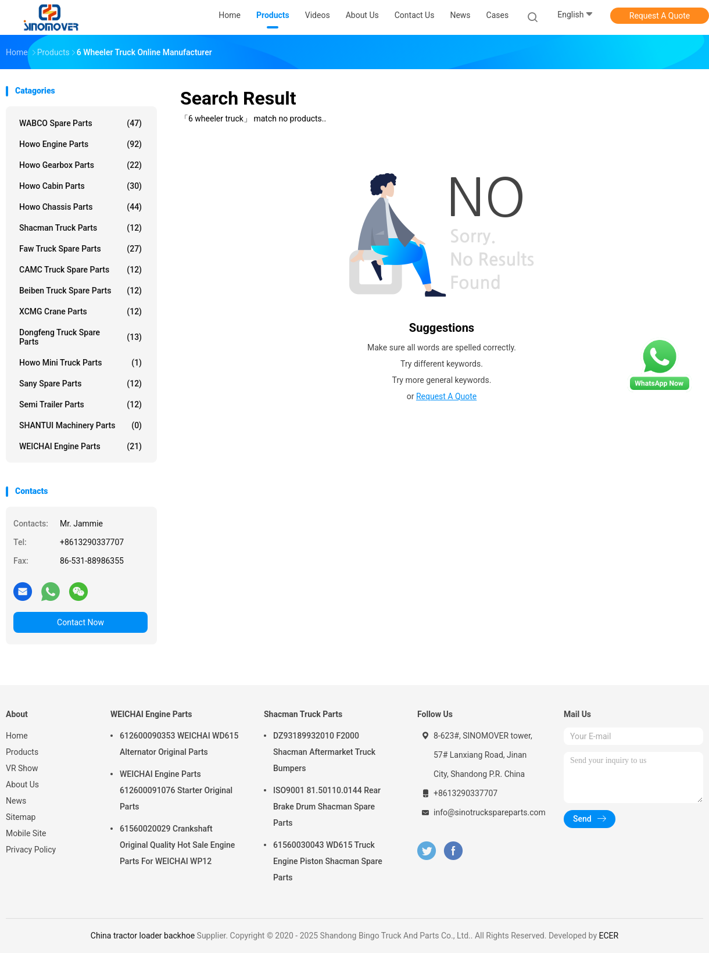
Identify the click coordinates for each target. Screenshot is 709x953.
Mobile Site (26, 833)
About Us (22, 784)
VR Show (22, 768)
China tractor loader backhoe (143, 935)
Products (22, 752)
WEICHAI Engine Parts (80, 446)
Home (17, 735)
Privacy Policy (31, 849)
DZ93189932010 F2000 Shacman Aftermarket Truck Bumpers (324, 752)
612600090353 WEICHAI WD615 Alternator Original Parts (179, 744)
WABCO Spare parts (80, 123)
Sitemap (20, 817)
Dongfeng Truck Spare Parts (80, 337)
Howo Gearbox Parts (80, 165)
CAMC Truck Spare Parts (80, 269)
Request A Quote (659, 15)
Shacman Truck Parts (80, 228)
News (16, 800)
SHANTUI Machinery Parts (80, 425)
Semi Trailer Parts (80, 404)
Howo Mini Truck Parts (80, 362)
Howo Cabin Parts (80, 186)
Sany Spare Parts (80, 383)
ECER (608, 935)
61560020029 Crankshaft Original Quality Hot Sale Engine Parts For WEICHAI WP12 (177, 845)
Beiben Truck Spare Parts (80, 290)
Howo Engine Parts (80, 144)
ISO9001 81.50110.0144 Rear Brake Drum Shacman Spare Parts (327, 806)
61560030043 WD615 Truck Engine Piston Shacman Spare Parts (327, 861)
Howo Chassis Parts (80, 207)
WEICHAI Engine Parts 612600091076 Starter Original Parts (176, 790)
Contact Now (80, 622)
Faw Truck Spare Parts (80, 249)
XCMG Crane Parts (80, 311)
